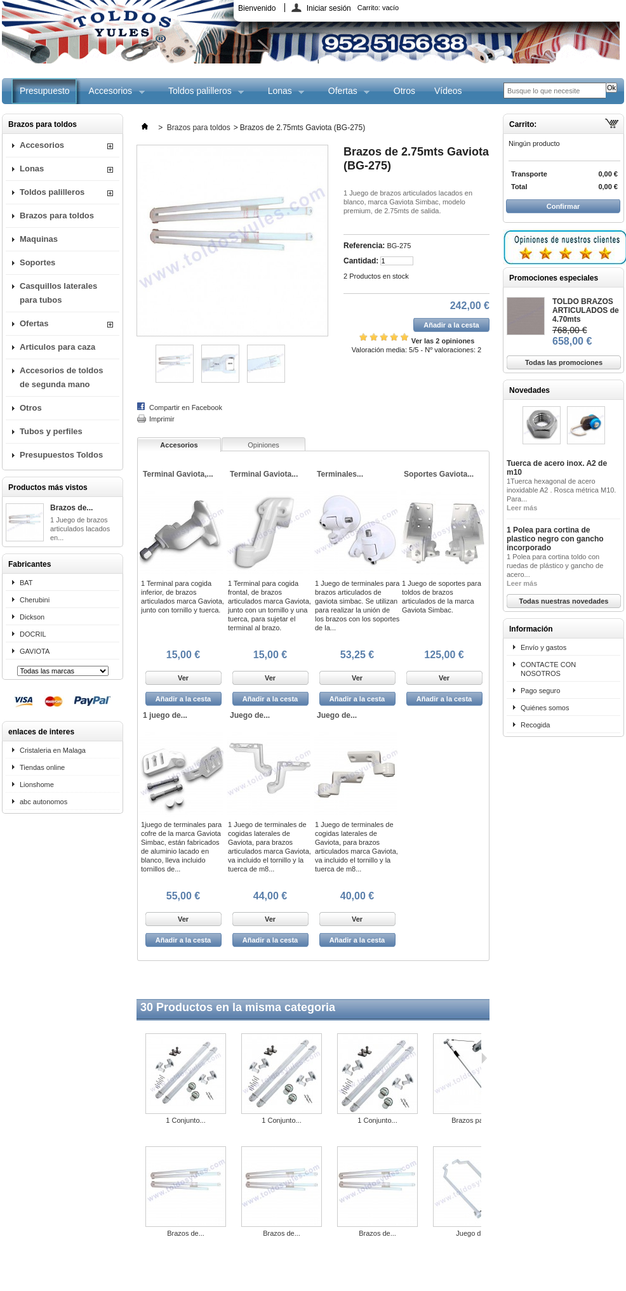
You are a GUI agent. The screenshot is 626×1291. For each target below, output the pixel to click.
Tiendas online (42, 767)
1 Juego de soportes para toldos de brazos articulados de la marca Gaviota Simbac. (441, 596)
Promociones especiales (553, 278)
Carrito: (378, 7)
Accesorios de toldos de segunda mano (61, 377)
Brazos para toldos (57, 215)
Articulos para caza (57, 347)
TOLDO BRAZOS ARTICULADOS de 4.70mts (585, 310)
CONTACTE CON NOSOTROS (548, 669)
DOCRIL (33, 634)
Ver (183, 678)
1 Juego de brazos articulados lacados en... (80, 528)
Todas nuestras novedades (563, 601)
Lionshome (37, 784)
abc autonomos (43, 801)
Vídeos (448, 91)
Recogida (535, 725)
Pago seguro (540, 690)
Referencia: (364, 245)
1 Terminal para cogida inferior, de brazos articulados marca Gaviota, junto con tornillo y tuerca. (182, 596)
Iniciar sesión (329, 8)
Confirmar (563, 206)
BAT (26, 582)
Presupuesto (45, 91)
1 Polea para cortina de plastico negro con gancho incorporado (555, 539)
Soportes (37, 262)
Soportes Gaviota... (439, 474)
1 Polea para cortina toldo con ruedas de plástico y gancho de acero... (555, 565)
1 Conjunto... (185, 1120)
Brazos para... (473, 1120)
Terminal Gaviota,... (178, 474)
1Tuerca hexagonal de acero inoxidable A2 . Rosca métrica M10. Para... (561, 490)
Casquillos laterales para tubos (58, 293)
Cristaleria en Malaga (53, 750)
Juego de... (250, 715)
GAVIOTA (35, 651)
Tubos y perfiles (51, 431)
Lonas (281, 95)
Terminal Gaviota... (264, 474)
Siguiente (484, 1058)
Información (531, 629)
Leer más (522, 508)
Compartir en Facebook (185, 407)
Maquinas (39, 239)
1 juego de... (165, 715)
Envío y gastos (543, 647)
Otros (404, 91)
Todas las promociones (564, 362)
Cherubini (35, 600)
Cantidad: (360, 260)
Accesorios (112, 95)
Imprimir (162, 419)
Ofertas (344, 95)
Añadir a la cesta (183, 699)
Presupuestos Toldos (61, 455)
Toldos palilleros (201, 95)
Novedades (529, 390)
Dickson (32, 617)
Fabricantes (29, 564)
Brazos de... (71, 507)
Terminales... (340, 474)
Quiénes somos (545, 708)
